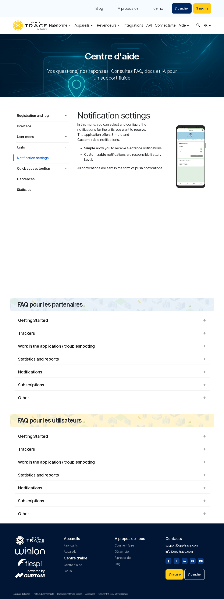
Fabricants (71, 545)
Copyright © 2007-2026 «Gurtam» (113, 594)
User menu (25, 137)
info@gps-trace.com (179, 551)
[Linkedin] (185, 561)
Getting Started (112, 320)
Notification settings (33, 158)
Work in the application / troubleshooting (112, 346)
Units (21, 147)
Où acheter (122, 551)
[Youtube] (201, 561)
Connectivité (165, 25)
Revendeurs (107, 25)
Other (112, 398)
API (149, 25)
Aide (182, 25)
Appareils (82, 25)
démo (158, 8)
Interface (24, 126)
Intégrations (133, 25)
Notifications (112, 372)
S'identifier (182, 8)
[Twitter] (176, 561)
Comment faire (124, 545)
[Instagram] (193, 561)
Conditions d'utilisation (21, 594)
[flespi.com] (30, 562)
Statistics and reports (112, 359)
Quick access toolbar (33, 168)
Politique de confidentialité (43, 594)
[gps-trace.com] (30, 25)
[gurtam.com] (30, 551)
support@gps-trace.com (182, 545)
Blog (99, 8)
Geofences (26, 179)
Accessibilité (90, 594)
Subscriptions (112, 385)
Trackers (112, 333)
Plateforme (58, 25)
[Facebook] (168, 561)
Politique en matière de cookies (69, 594)
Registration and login (34, 115)
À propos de (128, 8)
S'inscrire (202, 8)
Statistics (24, 189)
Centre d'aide (73, 565)
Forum (68, 571)
